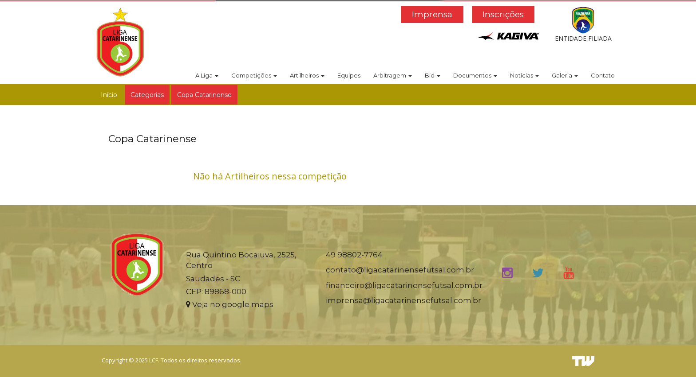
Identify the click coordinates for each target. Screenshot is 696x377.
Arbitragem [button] (392, 75)
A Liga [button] (206, 75)
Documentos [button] (475, 75)
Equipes (348, 75)
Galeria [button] (565, 75)
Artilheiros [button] (307, 75)
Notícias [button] (524, 75)
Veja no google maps (229, 304)
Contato (603, 75)
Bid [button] (432, 75)
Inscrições (503, 14)
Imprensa (432, 14)
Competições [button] (254, 75)
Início (109, 95)
